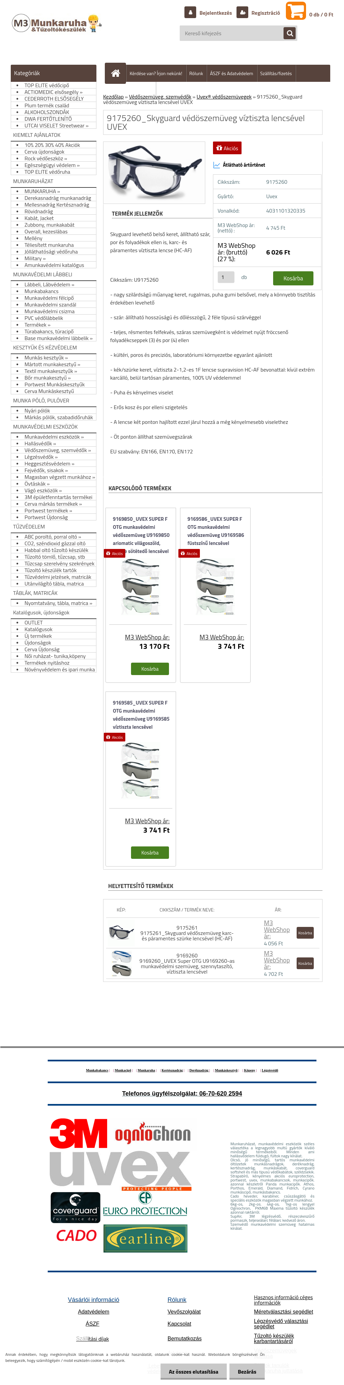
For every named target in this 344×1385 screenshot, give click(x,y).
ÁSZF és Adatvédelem (231, 73)
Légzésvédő (270, 1070)
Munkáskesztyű (226, 1070)
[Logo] (57, 30)
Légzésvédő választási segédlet (281, 1323)
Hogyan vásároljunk (133, 90)
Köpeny (249, 1070)
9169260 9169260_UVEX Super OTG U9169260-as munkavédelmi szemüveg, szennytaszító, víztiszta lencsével (187, 963)
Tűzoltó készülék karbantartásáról (274, 1338)
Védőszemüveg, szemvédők (160, 97)
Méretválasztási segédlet (283, 1312)
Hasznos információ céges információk (283, 1300)
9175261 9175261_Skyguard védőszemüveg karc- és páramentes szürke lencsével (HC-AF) (187, 933)
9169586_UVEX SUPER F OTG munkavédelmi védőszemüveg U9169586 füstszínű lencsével (215, 531)
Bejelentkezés (215, 13)
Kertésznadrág (172, 1070)
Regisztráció (265, 13)
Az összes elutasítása (193, 1372)
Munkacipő (123, 1070)
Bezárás (247, 1372)
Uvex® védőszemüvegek (224, 97)
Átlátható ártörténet (239, 165)
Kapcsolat (179, 1324)
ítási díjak (92, 1339)
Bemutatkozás (185, 1338)
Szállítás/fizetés (276, 73)
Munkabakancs (97, 1070)
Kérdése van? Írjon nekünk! (156, 73)
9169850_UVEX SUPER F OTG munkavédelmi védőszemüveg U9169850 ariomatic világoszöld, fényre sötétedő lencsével (141, 532)
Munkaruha (146, 1070)
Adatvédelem (93, 1312)
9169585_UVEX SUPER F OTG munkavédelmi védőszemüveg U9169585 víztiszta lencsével (141, 715)
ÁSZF (92, 1324)
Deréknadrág (199, 1070)
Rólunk (196, 73)
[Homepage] (118, 73)
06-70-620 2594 (220, 1093)
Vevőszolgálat (184, 1312)
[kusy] (226, 277)
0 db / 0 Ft (321, 14)
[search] (286, 33)
